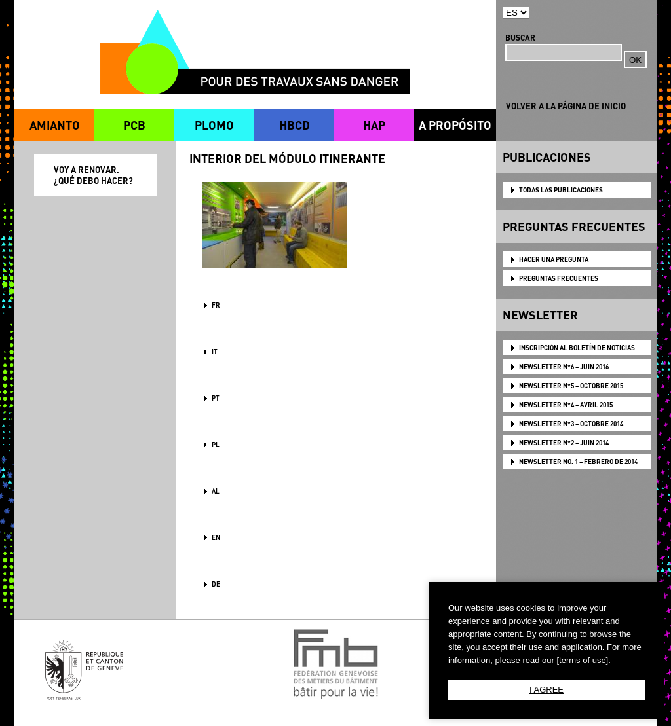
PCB (134, 124)
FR (216, 305)
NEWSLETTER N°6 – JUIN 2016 (564, 367)
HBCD (294, 124)
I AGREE (546, 690)
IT (215, 351)
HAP (374, 124)
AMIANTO (54, 124)
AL (216, 491)
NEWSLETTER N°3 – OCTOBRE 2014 (571, 423)
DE (216, 584)
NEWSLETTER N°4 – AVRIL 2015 (566, 404)
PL (216, 444)
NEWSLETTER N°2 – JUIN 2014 (564, 442)
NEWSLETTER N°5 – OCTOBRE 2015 (571, 386)
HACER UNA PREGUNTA (553, 259)
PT (216, 398)
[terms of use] (582, 660)
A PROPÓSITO (455, 124)
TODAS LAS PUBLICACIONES (561, 190)
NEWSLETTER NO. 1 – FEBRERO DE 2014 (578, 461)
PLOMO (214, 124)
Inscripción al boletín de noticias (577, 348)
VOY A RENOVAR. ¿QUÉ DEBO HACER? (93, 175)
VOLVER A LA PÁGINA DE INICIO (566, 105)
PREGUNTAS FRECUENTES (558, 278)
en (216, 537)
